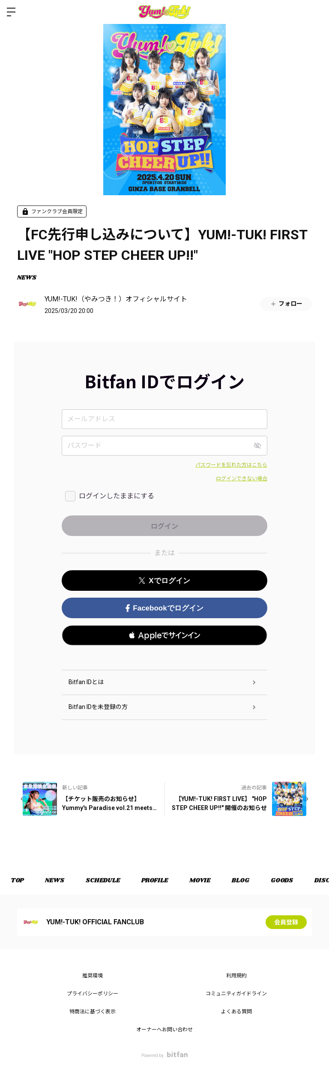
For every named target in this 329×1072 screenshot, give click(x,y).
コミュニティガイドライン (236, 994)
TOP (17, 880)
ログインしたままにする (116, 496)
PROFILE (154, 880)
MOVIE (199, 880)
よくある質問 (236, 1012)
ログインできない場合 (241, 479)
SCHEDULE (103, 880)
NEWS (26, 278)
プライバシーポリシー (92, 994)
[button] (164, 635)
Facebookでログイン (164, 608)
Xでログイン (164, 581)
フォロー (286, 303)
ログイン (315, 12)
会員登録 (286, 922)
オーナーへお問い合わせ (164, 1030)
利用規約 (236, 976)
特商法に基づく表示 (92, 1012)
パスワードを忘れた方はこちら (231, 465)
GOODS (282, 880)
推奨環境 (92, 976)
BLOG (240, 880)
